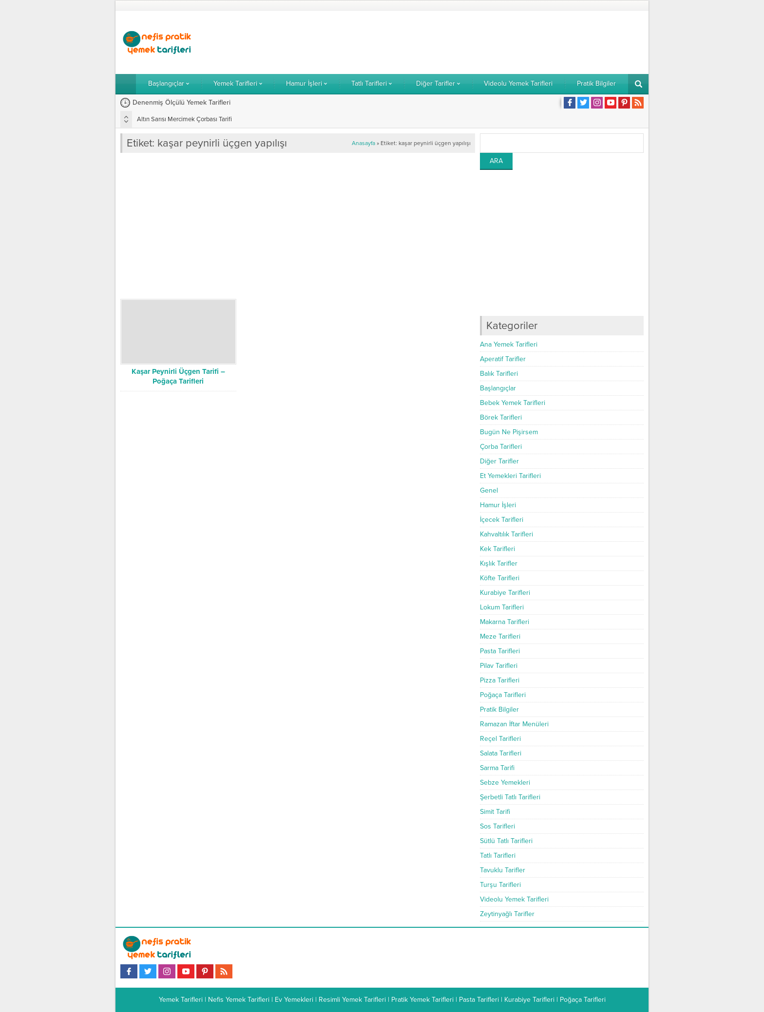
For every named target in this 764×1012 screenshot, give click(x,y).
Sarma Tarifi (497, 768)
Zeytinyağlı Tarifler (507, 914)
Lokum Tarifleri (502, 607)
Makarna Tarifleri (504, 622)
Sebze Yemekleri (505, 782)
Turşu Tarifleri (500, 885)
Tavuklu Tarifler (502, 870)
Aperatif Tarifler (503, 359)
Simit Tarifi (495, 812)
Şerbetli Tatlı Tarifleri (510, 797)
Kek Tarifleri (497, 549)
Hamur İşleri (498, 505)
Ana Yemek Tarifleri (508, 344)
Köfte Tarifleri (499, 578)
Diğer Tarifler (499, 461)
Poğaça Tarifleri (503, 695)
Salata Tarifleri (500, 753)
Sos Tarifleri (497, 826)
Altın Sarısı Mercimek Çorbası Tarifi (184, 119)
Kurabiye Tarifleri (505, 593)
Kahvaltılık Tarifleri (506, 534)
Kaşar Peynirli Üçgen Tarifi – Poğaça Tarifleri (178, 376)
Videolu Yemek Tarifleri (514, 899)
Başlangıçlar (498, 388)
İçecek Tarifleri (501, 519)
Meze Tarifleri (500, 636)
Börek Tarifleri (501, 417)
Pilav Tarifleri (498, 666)
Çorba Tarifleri (501, 446)
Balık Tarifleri (499, 373)
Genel (489, 490)
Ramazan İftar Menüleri (514, 724)
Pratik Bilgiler (499, 709)
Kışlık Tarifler (498, 563)
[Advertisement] (466, 42)
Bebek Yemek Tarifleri (512, 403)
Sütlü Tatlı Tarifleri (506, 841)
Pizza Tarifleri (499, 680)
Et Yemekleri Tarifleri (510, 476)
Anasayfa (363, 143)
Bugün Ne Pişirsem (509, 432)
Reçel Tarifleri (500, 739)
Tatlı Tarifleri (498, 855)
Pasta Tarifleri (500, 651)
